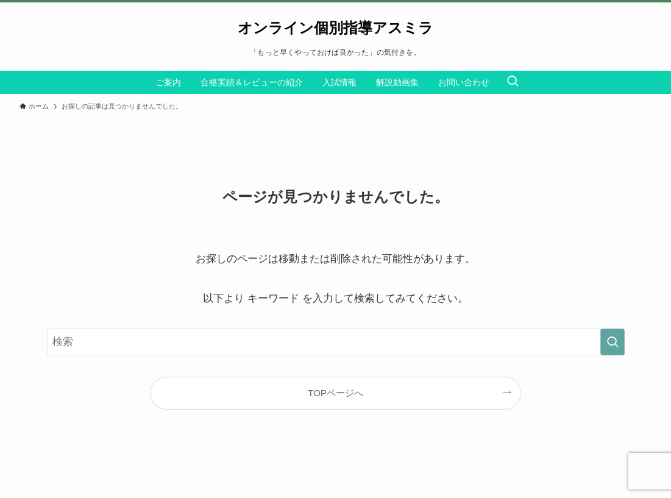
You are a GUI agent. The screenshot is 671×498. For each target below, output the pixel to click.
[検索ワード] (336, 342)
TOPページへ (335, 393)
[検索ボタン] (512, 82)
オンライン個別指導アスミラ (335, 28)
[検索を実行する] (612, 342)
